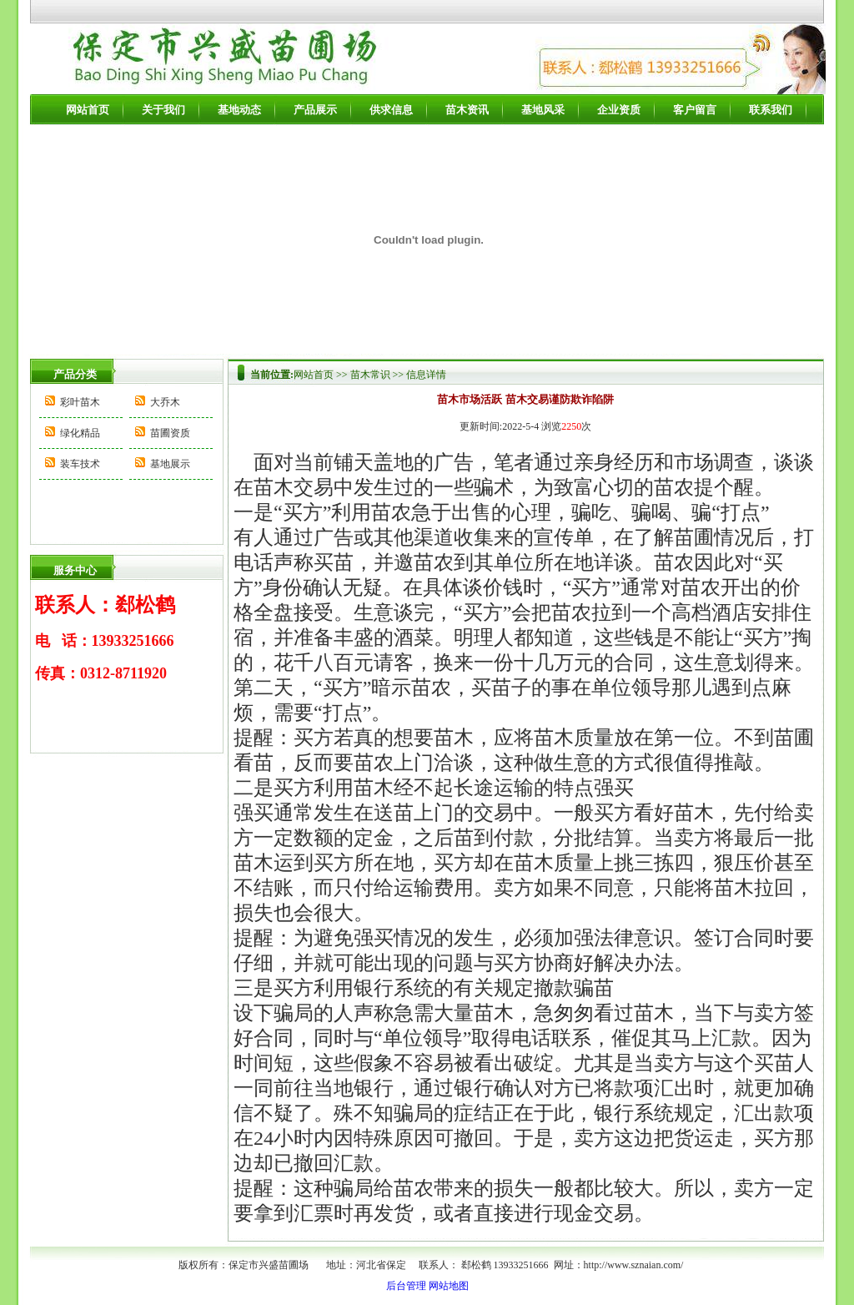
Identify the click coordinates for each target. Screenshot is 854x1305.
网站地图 (449, 1286)
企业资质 (618, 109)
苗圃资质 (170, 433)
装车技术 (80, 464)
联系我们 (770, 109)
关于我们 (163, 109)
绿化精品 (80, 433)
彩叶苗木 (80, 402)
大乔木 (165, 402)
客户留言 (694, 109)
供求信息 (391, 109)
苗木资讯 (467, 109)
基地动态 (239, 109)
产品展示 (315, 109)
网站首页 (87, 109)
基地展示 (170, 464)
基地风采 (543, 109)
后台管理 (406, 1286)
